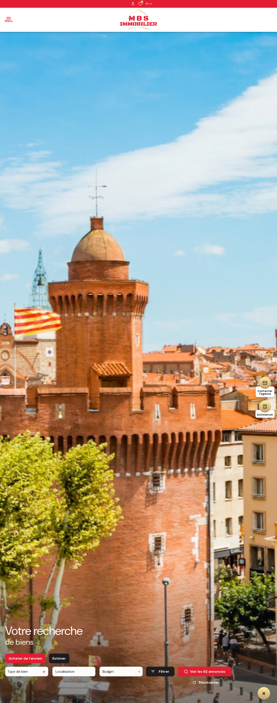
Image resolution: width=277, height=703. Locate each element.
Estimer (59, 661)
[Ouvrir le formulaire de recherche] (160, 674)
